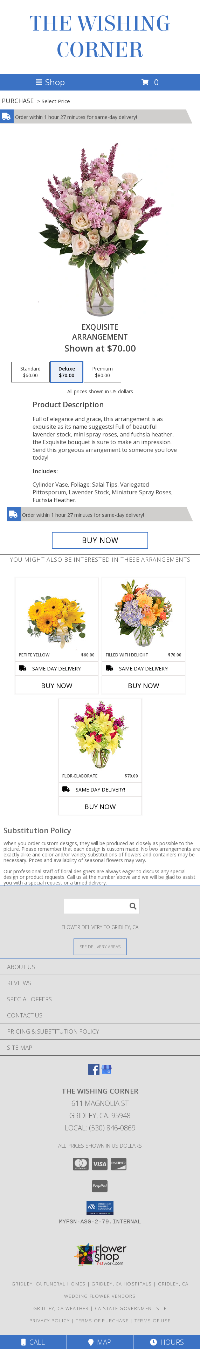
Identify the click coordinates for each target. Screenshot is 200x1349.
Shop (50, 82)
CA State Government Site (131, 1308)
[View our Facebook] (93, 1073)
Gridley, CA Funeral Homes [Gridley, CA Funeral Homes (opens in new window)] (49, 1284)
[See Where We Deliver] (100, 946)
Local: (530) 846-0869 (100, 1128)
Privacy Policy (49, 1320)
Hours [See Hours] (167, 1342)
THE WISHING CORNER (100, 37)
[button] (100, 1208)
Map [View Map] (99, 1342)
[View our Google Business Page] (106, 1073)
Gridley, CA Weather (61, 1308)
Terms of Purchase (102, 1320)
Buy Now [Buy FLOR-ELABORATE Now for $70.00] (100, 806)
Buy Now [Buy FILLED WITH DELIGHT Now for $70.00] (143, 685)
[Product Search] (101, 906)
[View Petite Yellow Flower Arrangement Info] (56, 614)
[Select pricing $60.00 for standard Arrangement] (30, 372)
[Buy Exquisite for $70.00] (100, 540)
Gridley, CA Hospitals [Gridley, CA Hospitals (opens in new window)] (121, 1284)
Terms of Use (153, 1320)
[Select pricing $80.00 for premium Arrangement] (102, 372)
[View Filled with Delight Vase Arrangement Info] (143, 614)
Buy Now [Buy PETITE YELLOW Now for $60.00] (57, 685)
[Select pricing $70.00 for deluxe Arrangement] (66, 372)
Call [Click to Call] (33, 1342)
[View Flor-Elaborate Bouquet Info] (100, 736)
